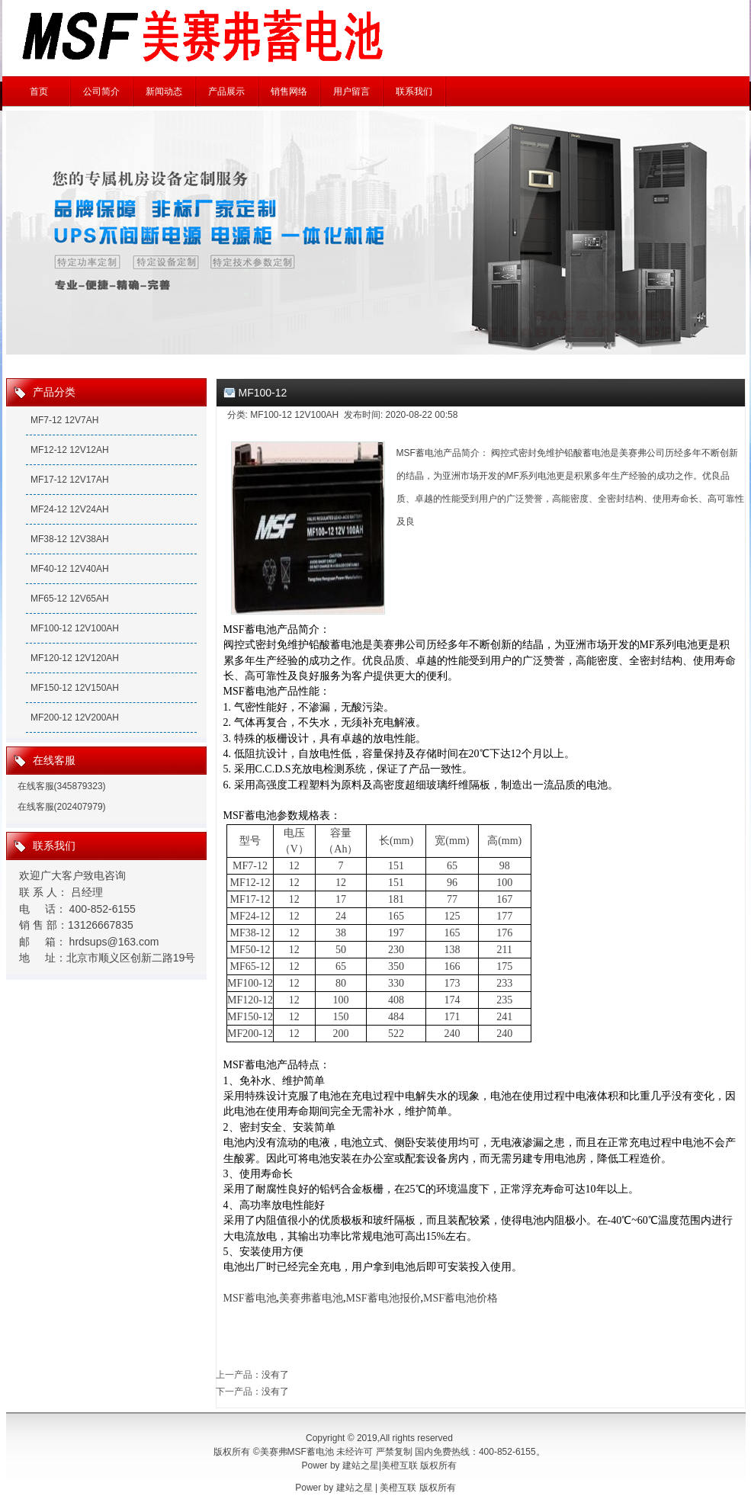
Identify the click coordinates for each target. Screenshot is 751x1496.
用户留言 (351, 91)
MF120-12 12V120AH (74, 658)
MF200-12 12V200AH (74, 717)
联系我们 (414, 91)
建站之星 (360, 1465)
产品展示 (226, 91)
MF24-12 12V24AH (69, 509)
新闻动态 (164, 91)
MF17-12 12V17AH (69, 479)
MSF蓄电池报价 (383, 1298)
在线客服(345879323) (62, 786)
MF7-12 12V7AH (64, 420)
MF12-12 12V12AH (69, 450)
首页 (39, 91)
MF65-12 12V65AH (69, 598)
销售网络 (289, 91)
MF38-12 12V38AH (69, 539)
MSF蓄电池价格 (460, 1298)
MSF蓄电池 (250, 1298)
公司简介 (101, 91)
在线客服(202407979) (62, 806)
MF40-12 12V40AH (69, 568)
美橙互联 (399, 1465)
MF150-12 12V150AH (74, 687)
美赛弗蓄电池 (311, 1298)
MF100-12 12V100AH (74, 628)
